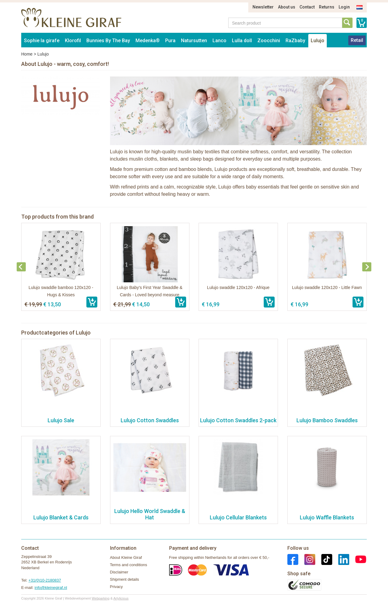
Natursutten (194, 40)
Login (344, 7)
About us (286, 7)
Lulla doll (242, 40)
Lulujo (317, 40)
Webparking (101, 598)
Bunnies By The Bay (108, 40)
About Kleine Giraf (126, 557)
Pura (170, 40)
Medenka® (147, 40)
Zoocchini (268, 40)
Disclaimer (119, 572)
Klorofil (73, 40)
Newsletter (263, 7)
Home (26, 54)
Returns (326, 7)
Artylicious (121, 598)
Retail (357, 40)
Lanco (219, 40)
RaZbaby (295, 40)
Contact (307, 7)
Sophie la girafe (41, 40)
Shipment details (124, 579)
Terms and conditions (128, 565)
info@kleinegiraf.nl (51, 587)
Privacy (116, 586)
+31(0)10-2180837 (44, 580)
